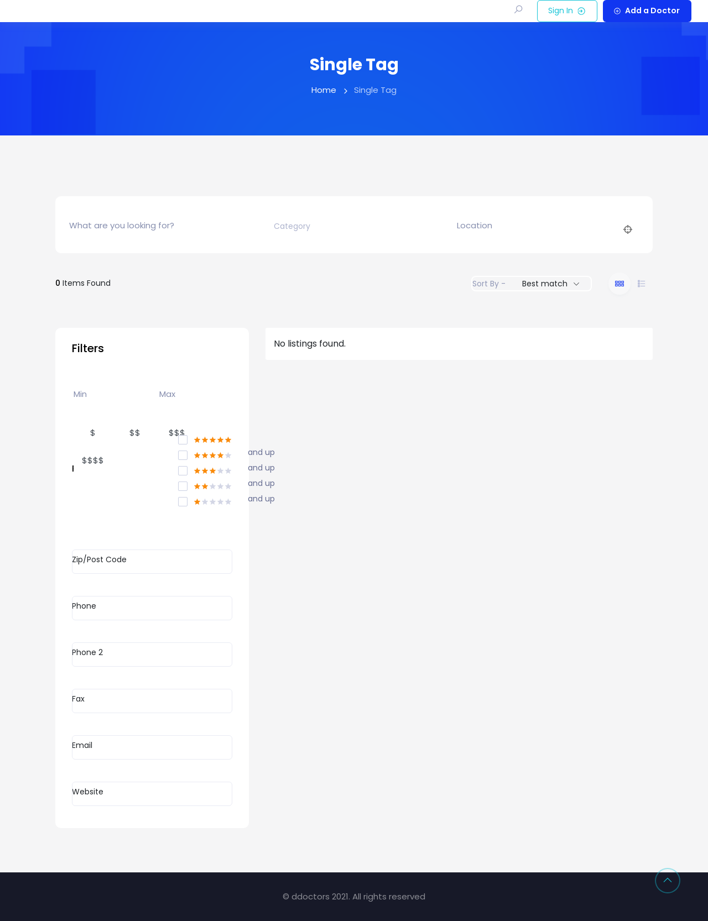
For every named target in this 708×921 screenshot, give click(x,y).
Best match (545, 283)
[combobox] (350, 226)
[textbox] (292, 226)
